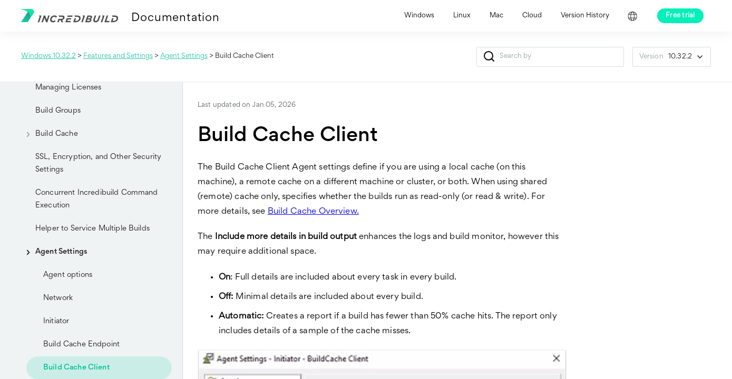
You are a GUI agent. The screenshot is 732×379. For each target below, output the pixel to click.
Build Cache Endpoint (81, 344)
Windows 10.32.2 (48, 56)
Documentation (175, 18)
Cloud (532, 16)
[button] (489, 56)
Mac (496, 16)
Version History (585, 16)
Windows (419, 16)
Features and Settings (118, 56)
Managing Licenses (68, 87)
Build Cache (48, 134)
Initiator (56, 321)
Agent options (67, 275)
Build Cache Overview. (313, 212)
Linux (462, 16)
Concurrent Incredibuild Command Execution (96, 199)
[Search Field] (550, 56)
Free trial (680, 16)
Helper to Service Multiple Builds (92, 228)
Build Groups (58, 110)
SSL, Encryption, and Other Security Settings (98, 163)
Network (58, 298)
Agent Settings (184, 56)
